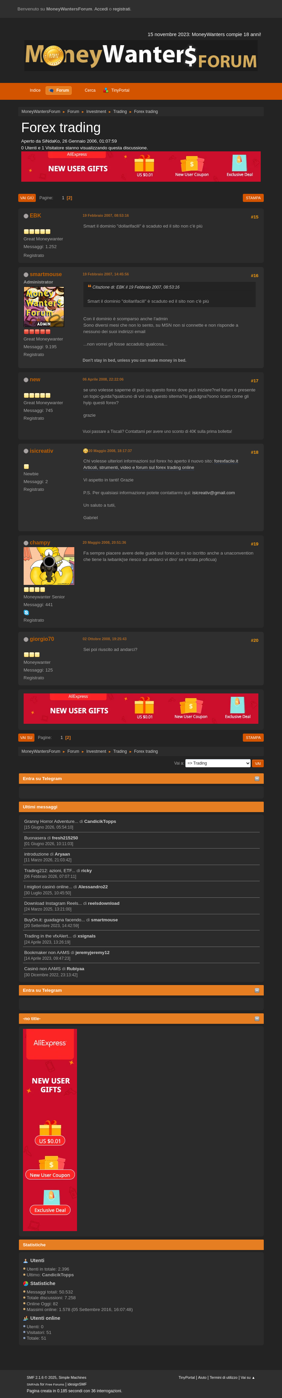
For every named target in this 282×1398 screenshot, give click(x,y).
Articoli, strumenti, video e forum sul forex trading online (138, 467)
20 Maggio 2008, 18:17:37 (110, 451)
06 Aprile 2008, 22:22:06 (103, 379)
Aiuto (202, 1377)
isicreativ (41, 451)
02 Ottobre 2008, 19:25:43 (105, 639)
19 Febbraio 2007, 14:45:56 (106, 274)
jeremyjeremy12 (93, 952)
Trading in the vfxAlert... (48, 936)
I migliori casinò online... (48, 886)
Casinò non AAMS (42, 968)
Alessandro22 (93, 886)
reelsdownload (104, 903)
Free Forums (55, 1384)
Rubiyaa (75, 968)
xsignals (87, 936)
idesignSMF (77, 1384)
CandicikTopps (100, 821)
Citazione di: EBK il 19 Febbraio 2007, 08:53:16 (136, 287)
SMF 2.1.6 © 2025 (41, 1377)
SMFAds (33, 1384)
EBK (35, 215)
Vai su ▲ (248, 1377)
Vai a (178, 763)
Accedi (101, 8)
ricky (86, 870)
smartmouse (104, 919)
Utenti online (45, 1318)
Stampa (253, 198)
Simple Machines (72, 1377)
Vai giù (27, 198)
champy (40, 542)
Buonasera (35, 837)
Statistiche (34, 1244)
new (35, 379)
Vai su (26, 738)
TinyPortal (187, 1377)
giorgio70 (42, 639)
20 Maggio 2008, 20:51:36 (104, 542)
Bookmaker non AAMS (47, 952)
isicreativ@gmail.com (214, 492)
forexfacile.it (226, 461)
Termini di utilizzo (223, 1377)
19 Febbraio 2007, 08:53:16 (106, 215)
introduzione (36, 854)
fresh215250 (65, 837)
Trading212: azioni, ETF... (49, 870)
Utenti (37, 1260)
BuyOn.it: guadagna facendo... (54, 919)
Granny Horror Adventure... (51, 821)
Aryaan (62, 854)
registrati (121, 8)
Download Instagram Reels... (53, 903)
